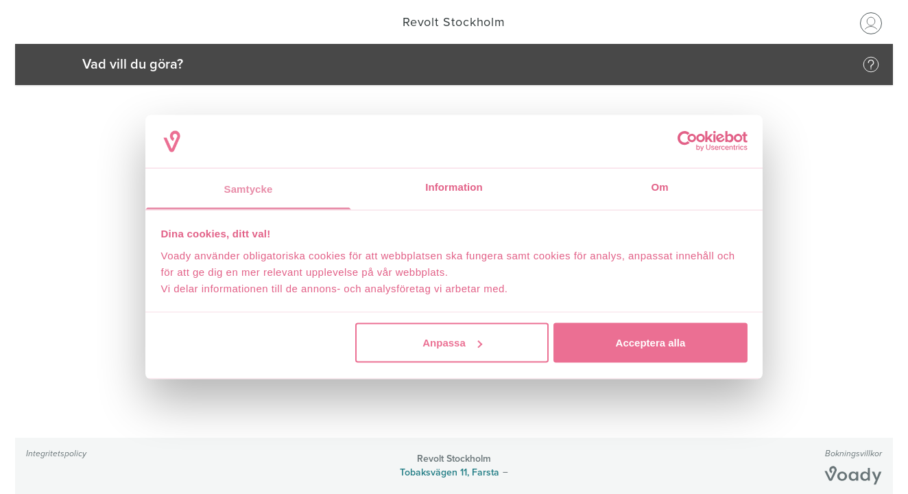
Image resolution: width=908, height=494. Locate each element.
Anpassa (452, 343)
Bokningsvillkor (853, 453)
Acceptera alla (651, 343)
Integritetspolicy (56, 453)
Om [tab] (659, 186)
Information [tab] (454, 186)
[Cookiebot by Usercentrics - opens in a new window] (688, 141)
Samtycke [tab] (248, 188)
